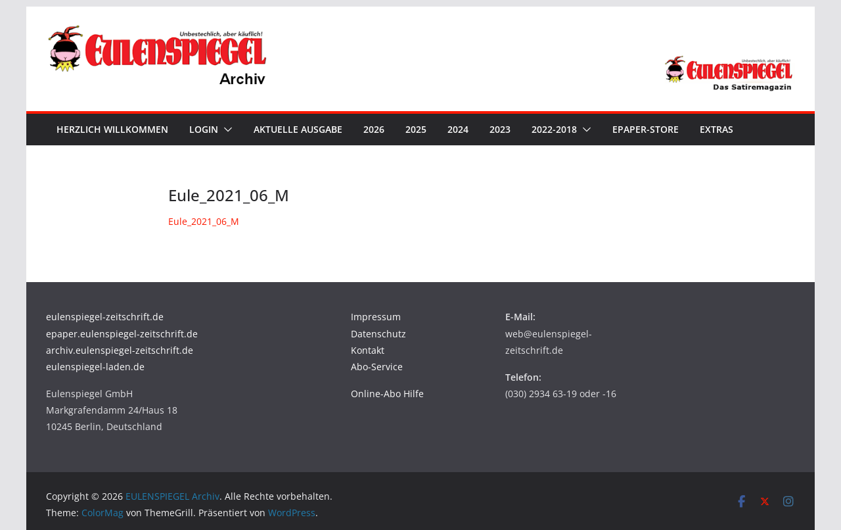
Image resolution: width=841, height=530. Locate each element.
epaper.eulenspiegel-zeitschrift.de (122, 333)
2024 (457, 129)
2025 (415, 129)
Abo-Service (377, 366)
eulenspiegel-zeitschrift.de (105, 316)
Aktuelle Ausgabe (298, 129)
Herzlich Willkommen (112, 129)
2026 (373, 129)
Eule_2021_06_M (203, 221)
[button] (225, 129)
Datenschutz (378, 333)
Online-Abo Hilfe (387, 393)
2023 (500, 129)
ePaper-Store (645, 129)
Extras (716, 129)
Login (203, 129)
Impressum (376, 316)
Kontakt (367, 350)
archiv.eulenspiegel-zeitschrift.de (119, 350)
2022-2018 (554, 129)
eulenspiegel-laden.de (95, 366)
